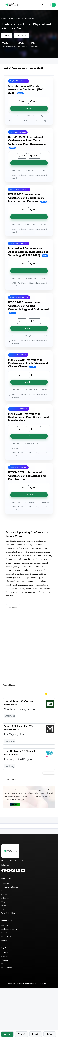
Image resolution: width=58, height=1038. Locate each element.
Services (4, 891)
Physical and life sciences (25, 18)
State (50, 1034)
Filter (7, 1034)
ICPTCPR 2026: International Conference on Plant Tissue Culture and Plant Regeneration (27, 140)
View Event (29, 108)
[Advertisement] (29, 649)
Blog (3, 902)
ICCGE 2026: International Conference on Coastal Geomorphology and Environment (28, 306)
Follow (7, 35)
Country (35, 1034)
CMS (48, 983)
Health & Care (6, 936)
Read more (13, 607)
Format (21, 1034)
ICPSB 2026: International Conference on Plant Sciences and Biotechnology (28, 417)
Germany (5, 960)
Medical (4, 940)
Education (5, 933)
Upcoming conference (9, 887)
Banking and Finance (9, 929)
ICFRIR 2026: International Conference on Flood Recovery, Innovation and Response (26, 198)
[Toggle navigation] (37, 5)
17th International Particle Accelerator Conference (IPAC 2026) (26, 89)
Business (4, 925)
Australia (4, 953)
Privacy (4, 905)
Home (3, 18)
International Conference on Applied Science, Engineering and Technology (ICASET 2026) (28, 252)
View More (48, 773)
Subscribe (5, 898)
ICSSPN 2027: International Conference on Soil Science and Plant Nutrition (27, 476)
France (11, 18)
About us (4, 909)
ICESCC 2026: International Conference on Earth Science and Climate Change (28, 363)
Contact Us (5, 894)
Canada (4, 956)
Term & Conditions (8, 913)
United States (6, 964)
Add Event (15, 804)
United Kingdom (7, 967)
